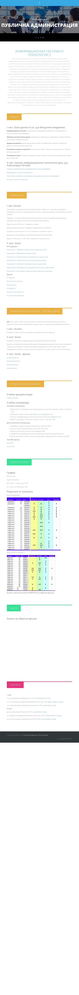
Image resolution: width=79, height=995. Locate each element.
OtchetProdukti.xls (12, 358)
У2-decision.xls (11, 281)
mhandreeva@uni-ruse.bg (42, 698)
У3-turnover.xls (11, 285)
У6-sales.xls (10, 292)
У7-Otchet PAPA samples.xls (15, 295)
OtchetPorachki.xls (12, 365)
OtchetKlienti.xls (12, 368)
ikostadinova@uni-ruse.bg (53, 715)
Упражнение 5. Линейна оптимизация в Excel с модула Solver (26, 264)
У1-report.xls (11, 278)
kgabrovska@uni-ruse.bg (55, 702)
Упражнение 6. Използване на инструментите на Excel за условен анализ (30, 268)
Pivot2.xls (19, 281)
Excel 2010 (10, 443)
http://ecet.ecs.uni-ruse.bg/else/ (39, 414)
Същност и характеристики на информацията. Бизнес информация (28, 169)
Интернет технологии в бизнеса (17, 180)
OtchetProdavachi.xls (13, 361)
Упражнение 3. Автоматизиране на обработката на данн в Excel (27, 257)
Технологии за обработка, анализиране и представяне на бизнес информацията (33, 176)
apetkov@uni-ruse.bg (40, 712)
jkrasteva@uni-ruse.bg (49, 705)
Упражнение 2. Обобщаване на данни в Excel (21, 253)
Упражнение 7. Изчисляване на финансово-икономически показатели (29, 271)
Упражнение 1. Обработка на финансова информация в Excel (27, 250)
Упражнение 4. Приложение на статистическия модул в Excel (26, 260)
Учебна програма (12, 398)
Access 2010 (11, 446)
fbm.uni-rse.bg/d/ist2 (50, 417)
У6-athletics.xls (19, 292)
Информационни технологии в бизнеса (20, 172)
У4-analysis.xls (11, 288)
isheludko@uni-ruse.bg (49, 719)
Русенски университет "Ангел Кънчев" (36, 735)
